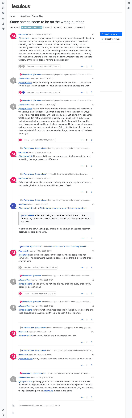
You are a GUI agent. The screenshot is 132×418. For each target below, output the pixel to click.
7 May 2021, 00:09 (44, 355)
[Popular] (3, 18)
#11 (93, 355)
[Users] (3, 24)
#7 (93, 251)
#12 (92, 378)
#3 (93, 105)
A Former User (24, 79)
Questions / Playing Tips (31, 27)
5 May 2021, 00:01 (44, 34)
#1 (93, 34)
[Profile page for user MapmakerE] (13, 36)
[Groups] (3, 29)
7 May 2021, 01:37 (46, 378)
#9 (93, 306)
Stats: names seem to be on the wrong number (62, 208)
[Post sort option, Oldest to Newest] (111, 39)
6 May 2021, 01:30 (46, 306)
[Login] (128, 3)
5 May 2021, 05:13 (46, 105)
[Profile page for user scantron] (13, 206)
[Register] (128, 8)
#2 (93, 79)
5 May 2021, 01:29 (46, 79)
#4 (93, 152)
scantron (22, 204)
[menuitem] (128, 3)
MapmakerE (23, 34)
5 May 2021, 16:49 (44, 152)
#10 (92, 332)
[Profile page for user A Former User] (13, 80)
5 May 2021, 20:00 (44, 251)
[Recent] (3, 8)
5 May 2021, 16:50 (44, 178)
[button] (3, 410)
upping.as (48, 390)
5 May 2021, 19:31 (41, 204)
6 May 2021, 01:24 (46, 280)
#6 (93, 204)
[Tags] (3, 13)
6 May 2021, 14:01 (44, 332)
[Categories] (3, 3)
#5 (93, 178)
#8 (93, 280)
